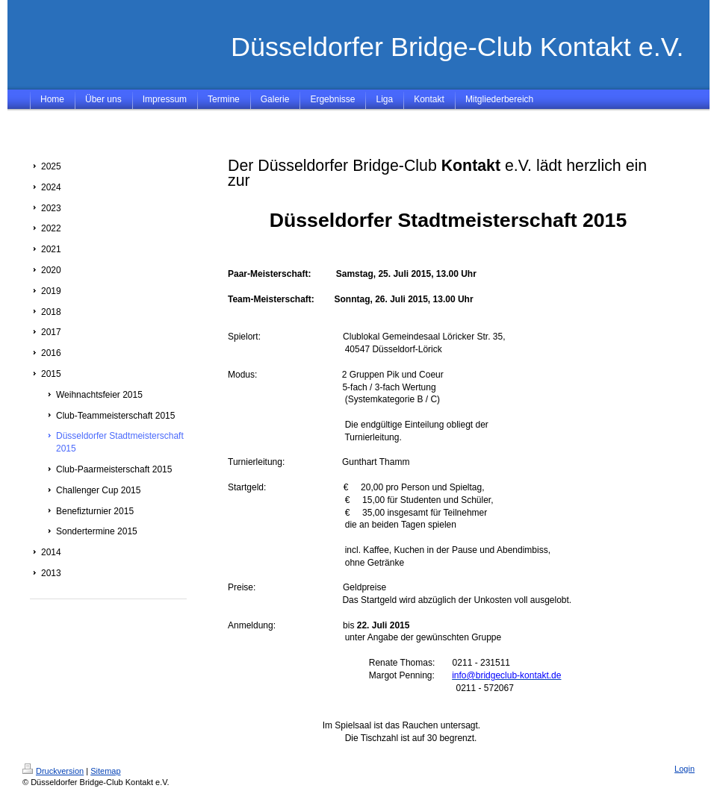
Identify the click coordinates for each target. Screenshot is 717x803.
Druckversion (53, 770)
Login (684, 768)
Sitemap (105, 770)
